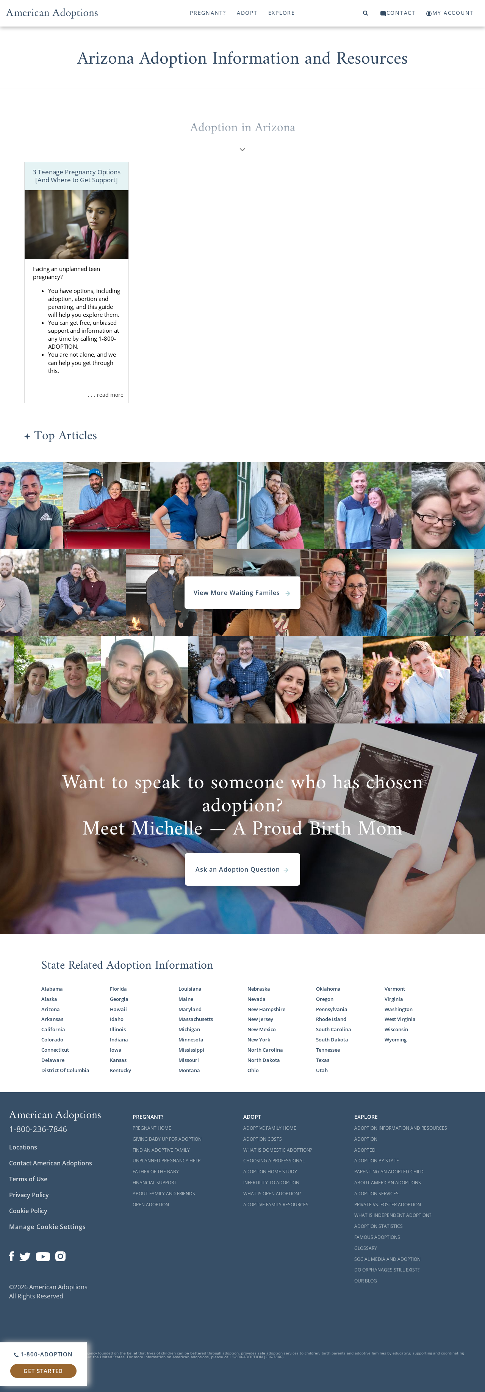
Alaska (49, 999)
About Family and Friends (164, 1193)
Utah (322, 1070)
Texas (322, 1060)
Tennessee (328, 1050)
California (53, 1029)
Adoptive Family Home (269, 1128)
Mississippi (191, 1050)
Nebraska (258, 989)
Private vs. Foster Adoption (387, 1204)
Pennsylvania (331, 1009)
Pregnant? (208, 12)
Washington (399, 1009)
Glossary (365, 1248)
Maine (185, 999)
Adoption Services (376, 1193)
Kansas (118, 1060)
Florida (118, 989)
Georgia (119, 999)
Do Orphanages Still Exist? (386, 1270)
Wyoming (396, 1040)
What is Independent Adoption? (392, 1215)
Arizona (50, 1009)
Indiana (119, 1040)
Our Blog (365, 1281)
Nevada (256, 999)
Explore (281, 12)
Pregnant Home (152, 1128)
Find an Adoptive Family (161, 1150)
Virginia (394, 999)
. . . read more (106, 394)
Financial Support (155, 1182)
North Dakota (263, 1060)
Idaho (117, 1019)
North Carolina (265, 1050)
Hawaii (118, 1009)
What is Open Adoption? (272, 1193)
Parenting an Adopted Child (389, 1171)
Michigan (189, 1029)
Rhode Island (331, 1019)
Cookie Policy (28, 1211)
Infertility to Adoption (271, 1182)
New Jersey (260, 1019)
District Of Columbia (65, 1070)
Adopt (247, 12)
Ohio (253, 1070)
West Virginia (400, 1019)
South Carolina (333, 1029)
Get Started (43, 1371)
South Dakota (332, 1040)
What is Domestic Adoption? (277, 1150)
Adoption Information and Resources (400, 1128)
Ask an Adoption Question (242, 869)
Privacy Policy (29, 1195)
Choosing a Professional (274, 1160)
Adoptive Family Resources (275, 1204)
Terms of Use (28, 1179)
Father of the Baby (156, 1171)
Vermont (395, 989)
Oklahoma (328, 989)
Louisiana (190, 989)
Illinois (118, 1029)
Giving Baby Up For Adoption (167, 1139)
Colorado (52, 1040)
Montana (189, 1070)
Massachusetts (195, 1019)
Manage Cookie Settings (47, 1227)
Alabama (52, 989)
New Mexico (261, 1029)
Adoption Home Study (270, 1171)
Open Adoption (151, 1204)
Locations (23, 1147)
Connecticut (55, 1050)
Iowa (116, 1050)
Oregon (324, 999)
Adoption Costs (262, 1139)
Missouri (188, 1060)
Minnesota (190, 1040)
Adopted (364, 1150)
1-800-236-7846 (38, 1129)
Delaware (52, 1060)
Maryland (190, 1009)
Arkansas (52, 1019)
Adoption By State (376, 1160)
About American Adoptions (387, 1182)
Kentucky (120, 1070)
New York (258, 1040)
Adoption (365, 1139)
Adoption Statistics (378, 1226)
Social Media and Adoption (387, 1259)
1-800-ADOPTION (43, 1354)
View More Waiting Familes (242, 593)
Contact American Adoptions (50, 1163)
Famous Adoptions (377, 1237)
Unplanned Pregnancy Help (166, 1160)
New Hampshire (266, 1009)
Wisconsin (396, 1029)
